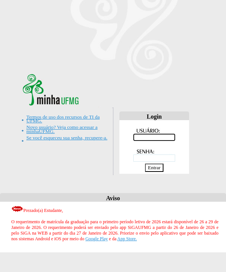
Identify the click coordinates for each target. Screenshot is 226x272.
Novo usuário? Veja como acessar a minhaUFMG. (62, 129)
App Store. (127, 238)
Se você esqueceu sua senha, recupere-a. (66, 138)
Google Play (97, 238)
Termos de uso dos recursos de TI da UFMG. (63, 119)
